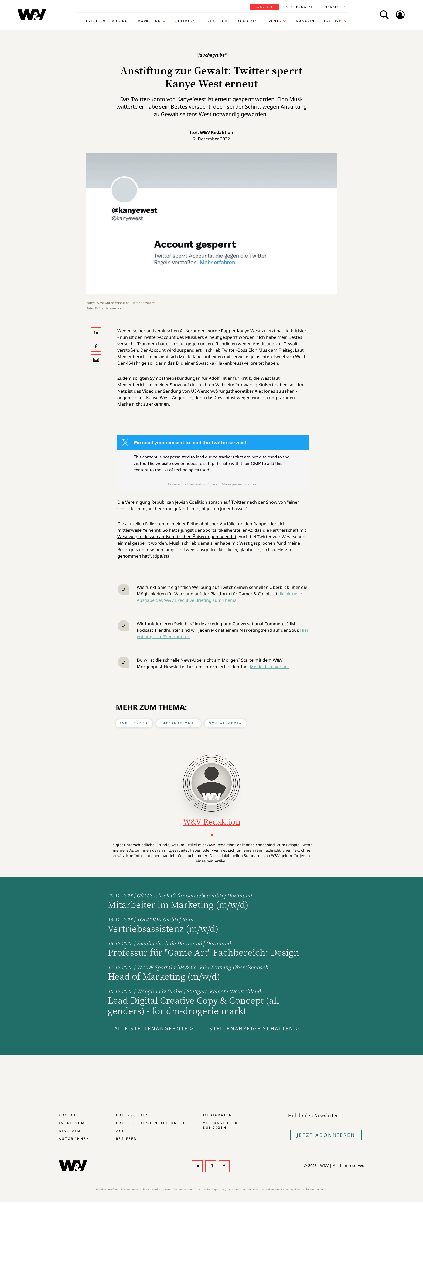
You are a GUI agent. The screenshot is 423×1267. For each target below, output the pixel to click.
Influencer (134, 723)
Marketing (149, 21)
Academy (247, 21)
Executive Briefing (107, 21)
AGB (120, 1130)
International (179, 723)
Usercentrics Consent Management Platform (222, 484)
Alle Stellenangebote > (154, 1028)
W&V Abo (265, 7)
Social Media (225, 723)
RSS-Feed (126, 1138)
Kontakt (69, 1115)
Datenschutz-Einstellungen (151, 1123)
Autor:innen (74, 1138)
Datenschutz (132, 1115)
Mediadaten (217, 1115)
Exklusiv (333, 21)
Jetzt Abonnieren (326, 1135)
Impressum (72, 1123)
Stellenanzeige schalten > (254, 1028)
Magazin (305, 21)
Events (273, 21)
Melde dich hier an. (269, 666)
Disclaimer (72, 1130)
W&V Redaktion (216, 132)
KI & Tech (217, 21)
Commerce (186, 21)
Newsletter (336, 7)
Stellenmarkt (299, 7)
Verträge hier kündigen (220, 1125)
